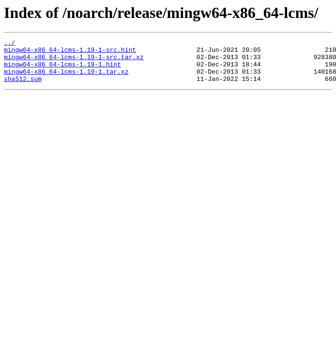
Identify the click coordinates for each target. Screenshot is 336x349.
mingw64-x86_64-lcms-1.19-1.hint (62, 69)
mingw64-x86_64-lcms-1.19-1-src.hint (70, 52)
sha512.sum (23, 87)
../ (9, 43)
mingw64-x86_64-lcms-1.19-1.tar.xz (66, 78)
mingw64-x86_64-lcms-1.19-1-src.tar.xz (74, 61)
